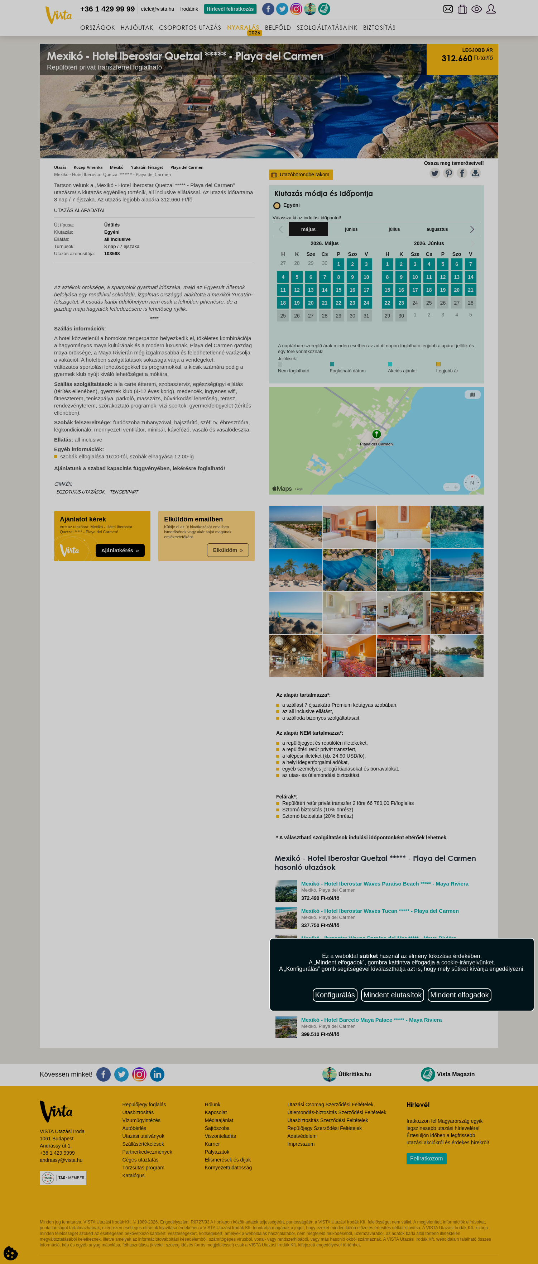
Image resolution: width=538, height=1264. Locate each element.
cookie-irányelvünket (467, 962)
